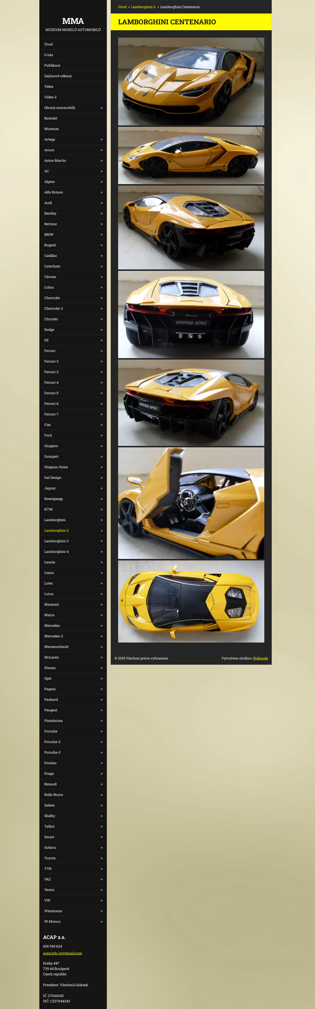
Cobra (49, 287)
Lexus (49, 572)
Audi (48, 202)
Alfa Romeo (53, 192)
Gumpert (51, 456)
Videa (48, 86)
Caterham (52, 266)
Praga (49, 773)
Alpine (49, 181)
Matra (49, 615)
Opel (47, 678)
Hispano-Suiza (56, 467)
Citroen (50, 276)
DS (46, 340)
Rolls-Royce (53, 794)
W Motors (52, 921)
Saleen (49, 805)
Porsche (50, 731)
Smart (49, 836)
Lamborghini (54, 519)
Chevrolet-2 (53, 308)
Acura (49, 149)
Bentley (50, 213)
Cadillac (50, 255)
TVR (47, 868)
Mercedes (52, 625)
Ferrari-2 (51, 361)
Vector (49, 889)
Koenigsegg (53, 498)
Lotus (48, 593)
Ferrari (49, 350)
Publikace (52, 65)
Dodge (49, 329)
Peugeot (50, 710)
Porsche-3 (52, 752)
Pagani (50, 689)
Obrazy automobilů (59, 107)
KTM (48, 509)
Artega (49, 139)
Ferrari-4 (51, 382)
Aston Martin (55, 160)
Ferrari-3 (51, 371)
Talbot (49, 826)
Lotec (48, 583)
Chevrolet (52, 297)
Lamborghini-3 (56, 541)
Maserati (51, 604)
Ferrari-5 (51, 393)
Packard (51, 699)
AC (46, 171)
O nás (48, 54)
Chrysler (51, 319)
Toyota (50, 858)
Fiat (47, 424)
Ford (48, 435)
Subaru (50, 847)
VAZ (47, 879)
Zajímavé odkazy (58, 75)
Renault (50, 784)
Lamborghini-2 (56, 530)
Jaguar (50, 488)
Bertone (50, 223)
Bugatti (50, 245)
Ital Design (52, 477)
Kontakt (50, 118)
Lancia (49, 562)
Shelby (49, 815)
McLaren (51, 657)
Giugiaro (51, 445)
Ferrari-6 (51, 403)
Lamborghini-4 (56, 551)
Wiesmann (53, 910)
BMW (49, 234)
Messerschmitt (56, 646)
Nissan (50, 667)
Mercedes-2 (53, 636)
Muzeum (51, 128)
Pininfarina (53, 720)
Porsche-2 (52, 741)
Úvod (48, 44)
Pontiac (50, 762)
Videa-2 (50, 97)
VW (47, 900)
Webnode (260, 658)
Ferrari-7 (51, 414)
